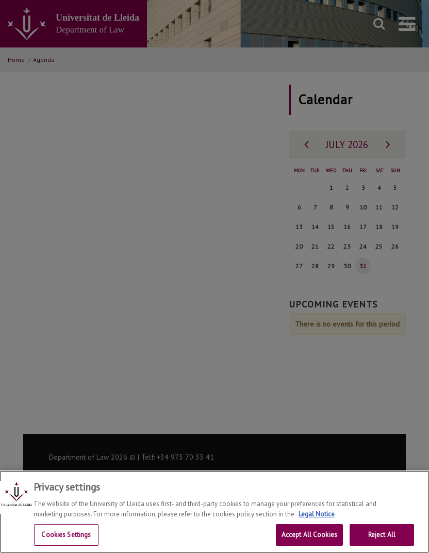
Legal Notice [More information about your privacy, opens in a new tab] (317, 523)
